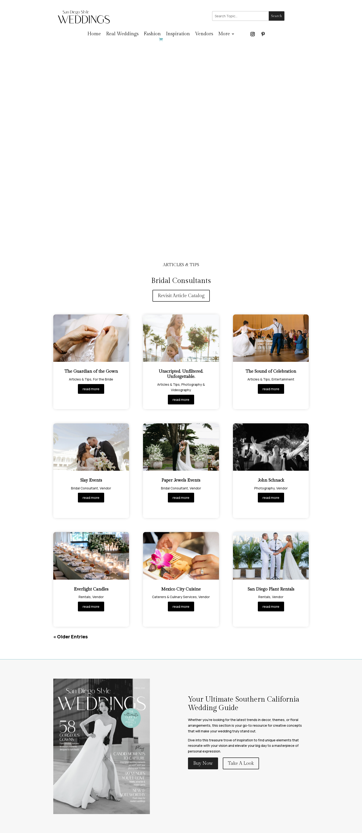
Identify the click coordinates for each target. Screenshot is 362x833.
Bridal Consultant (84, 488)
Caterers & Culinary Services (174, 597)
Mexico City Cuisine (181, 589)
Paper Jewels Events (180, 480)
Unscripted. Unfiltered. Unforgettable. (181, 374)
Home (94, 34)
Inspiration (178, 34)
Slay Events (91, 480)
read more (91, 388)
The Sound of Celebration (271, 371)
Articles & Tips (80, 379)
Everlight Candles (91, 589)
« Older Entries (70, 636)
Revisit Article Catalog (181, 296)
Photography (264, 488)
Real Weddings (122, 34)
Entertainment (283, 379)
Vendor (105, 488)
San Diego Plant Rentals (271, 589)
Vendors (204, 34)
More (224, 34)
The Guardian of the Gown (91, 371)
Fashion (152, 34)
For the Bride (103, 379)
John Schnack (271, 480)
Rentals (85, 597)
